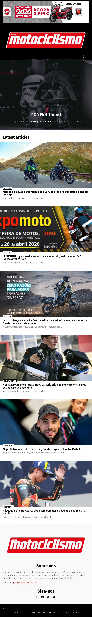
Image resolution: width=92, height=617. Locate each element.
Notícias (7, 188)
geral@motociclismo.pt (25, 582)
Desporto (8, 445)
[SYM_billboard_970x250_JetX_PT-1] (46, 22)
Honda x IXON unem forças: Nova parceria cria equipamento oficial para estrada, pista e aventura (44, 386)
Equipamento (10, 381)
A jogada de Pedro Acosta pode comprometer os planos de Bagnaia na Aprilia (44, 512)
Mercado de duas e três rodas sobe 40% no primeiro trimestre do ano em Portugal (45, 193)
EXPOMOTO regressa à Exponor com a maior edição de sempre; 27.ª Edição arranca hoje (42, 258)
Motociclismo (18, 609)
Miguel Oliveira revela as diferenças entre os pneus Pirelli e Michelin (42, 449)
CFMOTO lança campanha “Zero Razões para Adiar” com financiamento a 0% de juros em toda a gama (45, 322)
